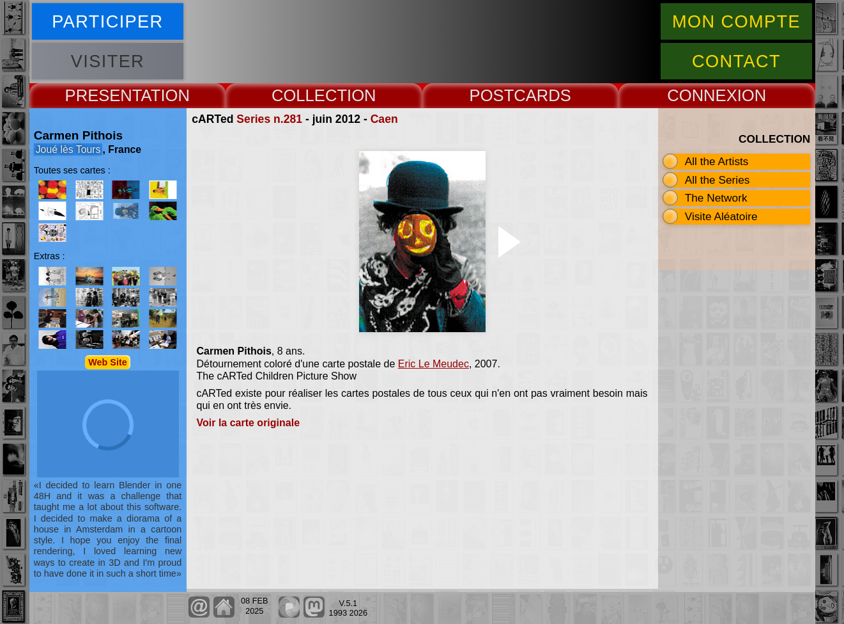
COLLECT (309, 95)
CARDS (542, 95)
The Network (716, 197)
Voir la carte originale (248, 422)
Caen (384, 119)
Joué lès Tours (68, 149)
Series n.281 (269, 119)
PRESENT (103, 95)
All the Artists (717, 161)
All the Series (717, 179)
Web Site (107, 362)
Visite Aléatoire (721, 216)
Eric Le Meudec (433, 363)
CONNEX (702, 95)
